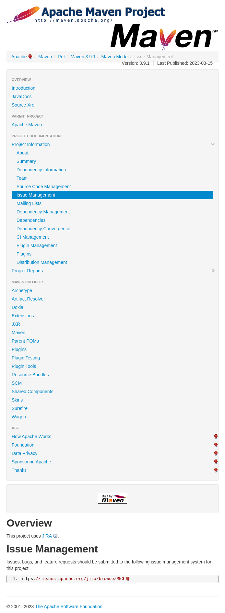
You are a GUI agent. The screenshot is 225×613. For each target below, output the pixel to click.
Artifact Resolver (28, 298)
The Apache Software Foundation (68, 606)
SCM (17, 383)
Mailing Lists (29, 203)
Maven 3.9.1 (83, 56)
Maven (45, 56)
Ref (61, 56)
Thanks (19, 470)
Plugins (24, 253)
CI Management (33, 237)
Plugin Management (37, 245)
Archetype (22, 290)
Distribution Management (42, 262)
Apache (19, 56)
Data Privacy (24, 453)
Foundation (23, 445)
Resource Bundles (30, 374)
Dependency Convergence (43, 228)
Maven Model (115, 56)
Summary (26, 161)
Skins (17, 400)
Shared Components (32, 391)
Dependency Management (43, 211)
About (23, 152)
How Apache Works (31, 436)
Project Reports (113, 270)
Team (22, 178)
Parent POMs (25, 341)
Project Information (113, 144)
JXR (16, 324)
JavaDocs (21, 96)
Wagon (19, 416)
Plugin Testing (26, 357)
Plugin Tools (24, 366)
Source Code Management (44, 186)
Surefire (20, 408)
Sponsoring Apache (31, 461)
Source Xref (24, 105)
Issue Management (36, 195)
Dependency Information (41, 169)
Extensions (23, 315)
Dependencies (31, 220)
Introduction (23, 88)
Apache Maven (27, 124)
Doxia (17, 307)
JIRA (47, 536)
